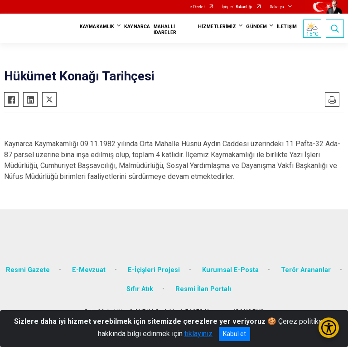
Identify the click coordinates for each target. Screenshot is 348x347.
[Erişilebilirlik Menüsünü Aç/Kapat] (329, 327)
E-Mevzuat (89, 270)
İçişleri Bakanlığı (237, 7)
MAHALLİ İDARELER (165, 29)
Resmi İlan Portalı (203, 289)
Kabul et (234, 333)
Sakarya (277, 7)
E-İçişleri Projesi (154, 270)
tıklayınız (198, 333)
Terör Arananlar (306, 270)
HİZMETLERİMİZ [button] (217, 27)
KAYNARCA (137, 27)
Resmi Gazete (28, 270)
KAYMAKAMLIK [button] (97, 27)
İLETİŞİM (287, 27)
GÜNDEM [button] (256, 27)
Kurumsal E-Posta (230, 270)
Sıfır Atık (139, 289)
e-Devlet (197, 7)
